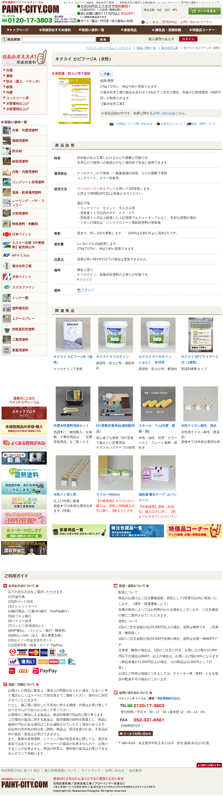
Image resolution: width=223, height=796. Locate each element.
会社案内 (135, 770)
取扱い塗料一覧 (93, 30)
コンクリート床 (17, 98)
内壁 (9, 92)
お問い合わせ (162, 113)
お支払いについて (172, 123)
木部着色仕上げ (17, 103)
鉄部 (9, 87)
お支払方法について (56, 586)
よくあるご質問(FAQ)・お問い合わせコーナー (179, 22)
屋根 (9, 76)
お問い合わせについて (167, 692)
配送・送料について (203, 123)
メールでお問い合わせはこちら (135, 733)
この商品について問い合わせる (133, 123)
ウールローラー (88, 188)
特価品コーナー (203, 30)
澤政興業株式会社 (168, 698)
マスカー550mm (108, 494)
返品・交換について (56, 684)
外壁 (9, 70)
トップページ (19, 30)
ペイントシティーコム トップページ (108, 48)
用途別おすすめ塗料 (56, 30)
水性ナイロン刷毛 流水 (199, 425)
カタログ (87, 290)
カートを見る (205, 11)
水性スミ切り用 (65, 494)
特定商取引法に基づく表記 (20, 770)
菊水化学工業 (169, 48)
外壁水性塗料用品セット (71, 425)
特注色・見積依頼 (166, 30)
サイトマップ (90, 770)
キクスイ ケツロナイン (112, 356)
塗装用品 (130, 30)
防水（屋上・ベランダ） (24, 81)
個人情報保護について (60, 770)
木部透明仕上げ (17, 109)
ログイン (188, 38)
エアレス (109, 188)
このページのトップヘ (209, 765)
